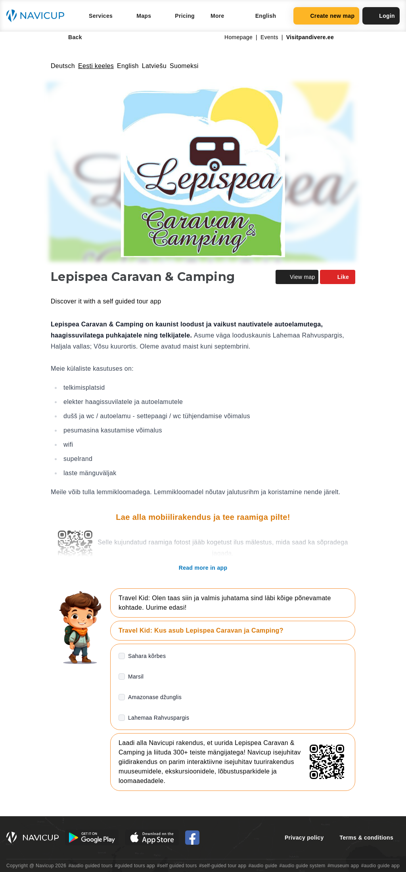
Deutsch (63, 66)
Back (69, 37)
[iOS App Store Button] (152, 837)
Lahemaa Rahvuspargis (158, 718)
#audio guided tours (91, 865)
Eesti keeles (96, 66)
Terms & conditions (366, 837)
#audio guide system (302, 865)
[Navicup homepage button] (38, 15)
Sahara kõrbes (147, 656)
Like (337, 277)
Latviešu (154, 66)
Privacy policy (304, 837)
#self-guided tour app (222, 865)
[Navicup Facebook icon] (192, 837)
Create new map (326, 16)
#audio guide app (380, 865)
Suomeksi (184, 66)
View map (297, 277)
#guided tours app (135, 865)
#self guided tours (177, 865)
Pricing (185, 16)
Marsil (136, 676)
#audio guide (263, 865)
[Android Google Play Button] (92, 837)
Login (381, 16)
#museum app (343, 865)
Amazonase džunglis (155, 697)
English (128, 66)
